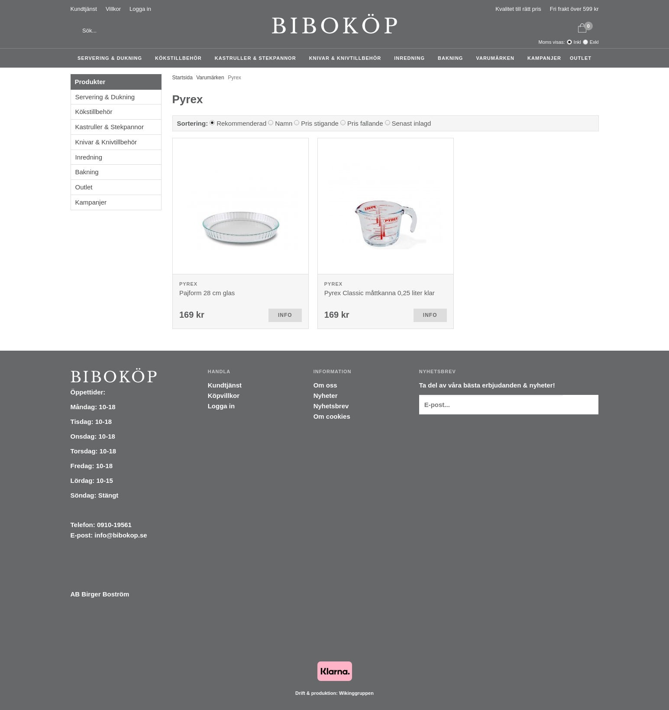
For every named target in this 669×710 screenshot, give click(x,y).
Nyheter (325, 395)
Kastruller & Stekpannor (258, 58)
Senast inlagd (411, 123)
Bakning (452, 58)
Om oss (325, 385)
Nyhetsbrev (331, 406)
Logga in (140, 9)
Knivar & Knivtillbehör (347, 58)
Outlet (580, 58)
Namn (283, 123)
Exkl (594, 42)
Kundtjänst (84, 9)
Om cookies (331, 416)
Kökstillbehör (180, 58)
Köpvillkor (223, 395)
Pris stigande (320, 123)
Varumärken (497, 58)
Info (285, 315)
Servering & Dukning (112, 58)
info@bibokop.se (120, 535)
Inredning (411, 58)
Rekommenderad (241, 123)
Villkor (113, 9)
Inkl (577, 42)
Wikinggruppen (356, 693)
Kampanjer (544, 58)
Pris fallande (365, 123)
